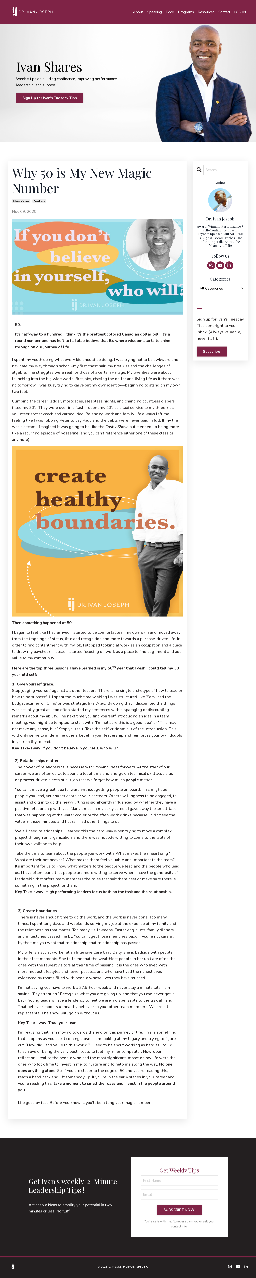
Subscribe (211, 352)
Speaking (153, 11)
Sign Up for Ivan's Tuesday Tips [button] (49, 98)
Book (169, 11)
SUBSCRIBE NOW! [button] (179, 1211)
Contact (224, 11)
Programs (185, 11)
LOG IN (240, 11)
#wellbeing (39, 201)
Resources (205, 11)
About (137, 11)
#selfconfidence (21, 201)
